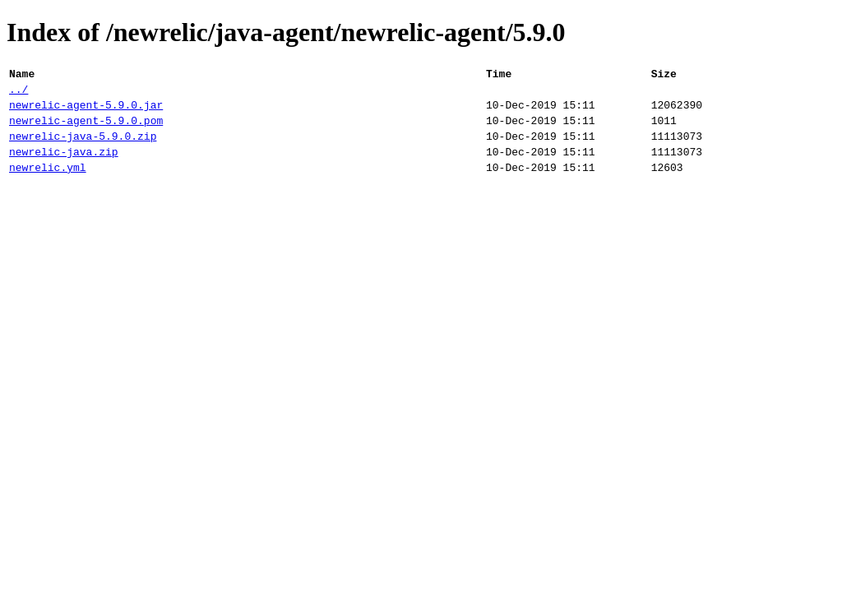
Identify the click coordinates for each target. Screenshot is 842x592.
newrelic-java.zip (63, 166)
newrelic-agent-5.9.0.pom (86, 130)
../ (18, 93)
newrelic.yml (47, 184)
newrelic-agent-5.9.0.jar (86, 111)
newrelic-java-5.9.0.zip (82, 148)
